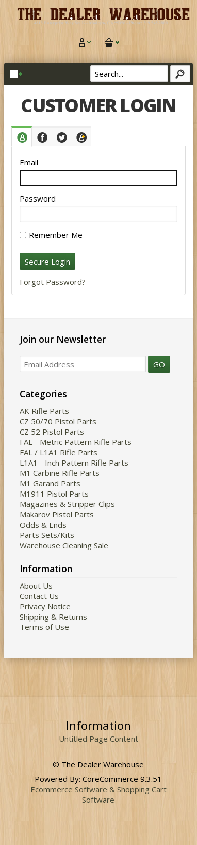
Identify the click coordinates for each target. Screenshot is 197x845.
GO (159, 364)
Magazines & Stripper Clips (67, 504)
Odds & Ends (43, 524)
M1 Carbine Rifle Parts (60, 473)
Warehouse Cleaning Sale (64, 545)
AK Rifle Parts (44, 411)
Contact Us (39, 596)
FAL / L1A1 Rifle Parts (58, 452)
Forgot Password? (53, 281)
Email (29, 162)
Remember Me (51, 234)
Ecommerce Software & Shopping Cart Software (98, 794)
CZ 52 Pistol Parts (52, 431)
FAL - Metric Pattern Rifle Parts (76, 442)
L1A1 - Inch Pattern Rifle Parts (74, 462)
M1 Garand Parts (50, 483)
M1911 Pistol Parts (54, 493)
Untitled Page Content (98, 738)
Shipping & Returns (53, 616)
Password (38, 198)
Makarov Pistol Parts (57, 514)
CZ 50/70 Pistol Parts (58, 421)
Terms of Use (44, 627)
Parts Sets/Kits (47, 535)
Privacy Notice (45, 606)
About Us (36, 585)
